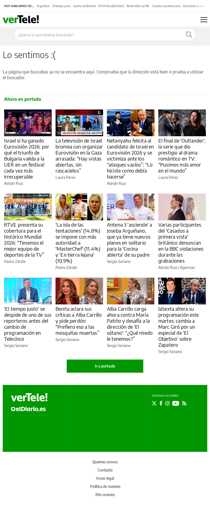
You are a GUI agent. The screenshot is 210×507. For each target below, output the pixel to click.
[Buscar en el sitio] (99, 34)
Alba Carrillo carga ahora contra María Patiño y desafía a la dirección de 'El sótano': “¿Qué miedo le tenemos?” (130, 324)
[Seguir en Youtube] (175, 403)
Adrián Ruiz (13, 183)
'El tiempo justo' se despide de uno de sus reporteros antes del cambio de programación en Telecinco (27, 324)
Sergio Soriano (119, 261)
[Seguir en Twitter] (154, 403)
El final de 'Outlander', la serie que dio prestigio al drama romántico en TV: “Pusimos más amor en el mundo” (182, 155)
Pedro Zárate (15, 261)
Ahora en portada (22, 99)
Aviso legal (105, 478)
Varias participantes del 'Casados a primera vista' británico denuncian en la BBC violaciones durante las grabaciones (180, 242)
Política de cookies (105, 486)
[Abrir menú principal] (203, 19)
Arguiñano (43, 6)
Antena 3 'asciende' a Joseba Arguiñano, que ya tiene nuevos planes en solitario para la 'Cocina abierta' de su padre (129, 239)
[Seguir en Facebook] (160, 403)
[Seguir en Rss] (184, 403)
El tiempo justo (61, 6)
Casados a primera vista (166, 6)
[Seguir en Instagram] (167, 403)
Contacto (105, 470)
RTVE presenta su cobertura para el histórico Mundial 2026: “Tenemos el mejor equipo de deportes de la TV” (24, 239)
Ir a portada (105, 366)
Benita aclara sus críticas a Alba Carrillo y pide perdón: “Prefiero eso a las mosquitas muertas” (79, 321)
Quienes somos (105, 461)
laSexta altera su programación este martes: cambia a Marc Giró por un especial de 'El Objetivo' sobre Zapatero (178, 327)
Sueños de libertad (84, 6)
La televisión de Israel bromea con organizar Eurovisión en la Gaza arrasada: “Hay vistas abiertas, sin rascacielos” (79, 155)
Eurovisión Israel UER (196, 6)
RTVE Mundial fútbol (111, 6)
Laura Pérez (65, 177)
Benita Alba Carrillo (138, 6)
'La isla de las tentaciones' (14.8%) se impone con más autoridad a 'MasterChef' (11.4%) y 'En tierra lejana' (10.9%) (78, 242)
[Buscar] (189, 34)
